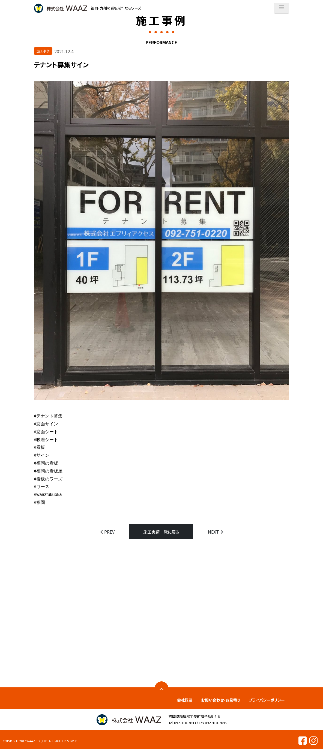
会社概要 (184, 699)
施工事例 (43, 51)
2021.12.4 (64, 51)
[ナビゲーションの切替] (281, 8)
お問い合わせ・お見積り (220, 699)
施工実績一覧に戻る (161, 531)
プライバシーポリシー (267, 699)
